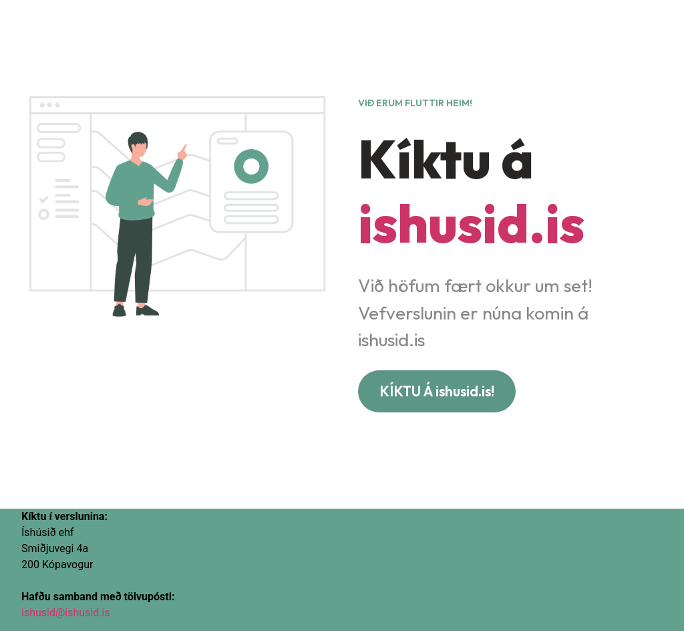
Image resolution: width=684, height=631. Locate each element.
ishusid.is (471, 223)
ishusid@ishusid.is (65, 612)
